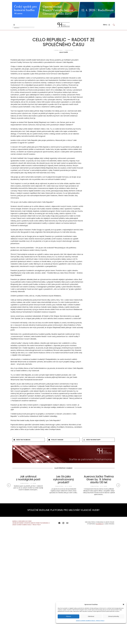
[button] (123, 604)
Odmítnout (91, 616)
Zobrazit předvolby (113, 616)
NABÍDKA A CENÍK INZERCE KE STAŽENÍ (21, 521)
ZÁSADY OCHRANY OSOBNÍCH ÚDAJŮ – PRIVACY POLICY (90, 620)
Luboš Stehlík (63, 52)
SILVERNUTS (99, 524)
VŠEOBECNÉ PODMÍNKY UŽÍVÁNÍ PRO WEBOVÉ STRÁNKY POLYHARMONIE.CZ (31, 523)
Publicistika (69, 50)
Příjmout (68, 616)
